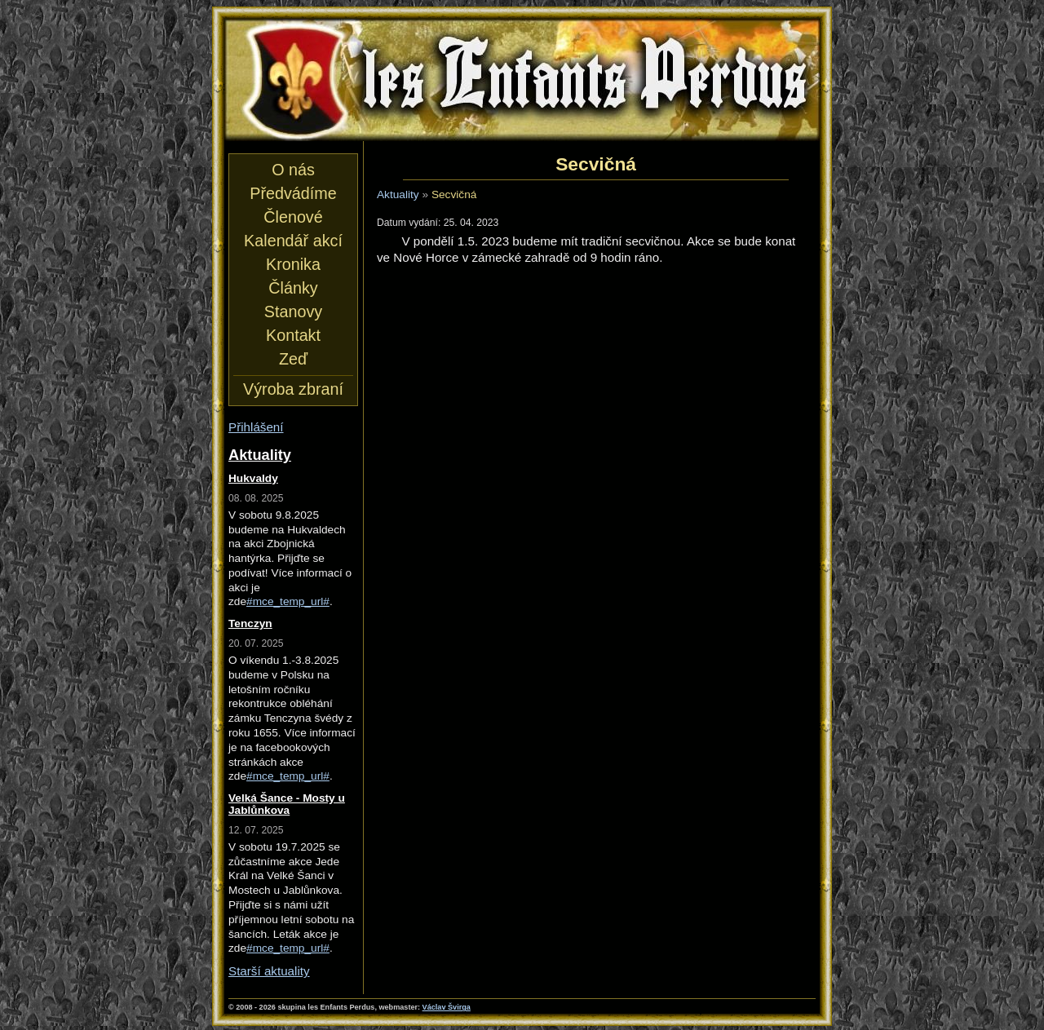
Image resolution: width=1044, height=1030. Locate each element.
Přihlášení (256, 427)
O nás (293, 170)
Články (292, 288)
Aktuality (398, 194)
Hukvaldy (253, 478)
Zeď (293, 359)
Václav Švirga (446, 1007)
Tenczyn (250, 623)
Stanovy (293, 311)
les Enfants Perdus (522, 80)
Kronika (293, 264)
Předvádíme (293, 193)
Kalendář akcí (293, 241)
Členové (292, 217)
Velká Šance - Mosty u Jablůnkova (286, 804)
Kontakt (293, 335)
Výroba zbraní (293, 389)
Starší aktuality (269, 971)
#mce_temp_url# (288, 601)
